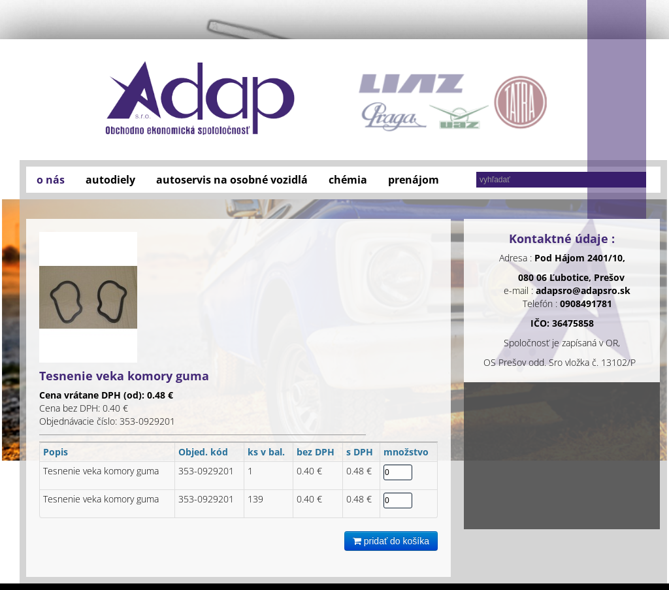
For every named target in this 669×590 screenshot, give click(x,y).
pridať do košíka (391, 541)
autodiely (110, 179)
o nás (51, 179)
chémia (348, 179)
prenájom (413, 179)
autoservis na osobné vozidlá (232, 179)
